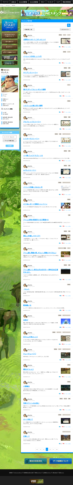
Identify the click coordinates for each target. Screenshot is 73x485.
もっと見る (68, 47)
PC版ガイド (10, 41)
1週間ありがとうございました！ (34, 39)
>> (56, 449)
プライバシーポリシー (18, 472)
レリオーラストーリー (31, 138)
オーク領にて (28, 419)
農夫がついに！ (28, 369)
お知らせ (13, 2)
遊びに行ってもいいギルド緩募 (34, 89)
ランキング (50, 2)
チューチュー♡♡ (29, 354)
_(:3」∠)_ (26, 289)
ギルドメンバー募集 (62, 248)
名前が (25, 320)
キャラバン (59, 332)
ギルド (42, 2)
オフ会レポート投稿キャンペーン (35, 204)
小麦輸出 (26, 386)
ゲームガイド (10, 63)
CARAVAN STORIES (36, 481)
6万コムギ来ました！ (30, 337)
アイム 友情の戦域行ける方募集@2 (36, 219)
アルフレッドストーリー (32, 121)
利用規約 (10, 472)
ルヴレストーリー (29, 170)
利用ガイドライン (38, 472)
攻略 (69, 67)
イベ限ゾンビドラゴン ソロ (33, 155)
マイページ (5, 2)
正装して (26, 436)
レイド (69, 34)
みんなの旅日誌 (34, 2)
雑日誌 (60, 34)
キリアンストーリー (30, 72)
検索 (10, 145)
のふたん (8, 5)
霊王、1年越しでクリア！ (31, 236)
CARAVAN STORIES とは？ (10, 57)
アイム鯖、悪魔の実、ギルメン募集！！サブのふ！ (39, 252)
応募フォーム (61, 472)
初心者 (65, 398)
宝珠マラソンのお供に (31, 403)
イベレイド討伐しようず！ (32, 56)
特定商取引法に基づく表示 (28, 472)
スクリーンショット (66, 134)
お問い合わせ (55, 472)
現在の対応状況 (67, 2)
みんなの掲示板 (23, 2)
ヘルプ (58, 2)
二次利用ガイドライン (47, 472)
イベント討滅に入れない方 (33, 187)
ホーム (1, 5)
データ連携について (10, 52)
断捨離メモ (27, 305)
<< (37, 449)
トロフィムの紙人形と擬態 (33, 105)
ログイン (10, 47)
